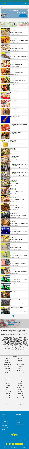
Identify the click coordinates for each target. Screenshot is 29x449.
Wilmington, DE (20, 404)
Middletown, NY (20, 370)
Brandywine (16, 338)
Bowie (10, 338)
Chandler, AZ (7, 372)
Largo (7, 345)
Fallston (19, 341)
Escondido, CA (7, 389)
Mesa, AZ (20, 366)
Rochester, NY (20, 385)
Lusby (14, 345)
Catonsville (18, 339)
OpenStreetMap (22, 26)
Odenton (20, 347)
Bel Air (25, 337)
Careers (23, 438)
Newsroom (12, 438)
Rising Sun (11, 350)
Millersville (25, 345)
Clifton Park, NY (7, 381)
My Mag (3, 429)
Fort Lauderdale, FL (7, 391)
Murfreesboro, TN (20, 372)
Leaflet (17, 26)
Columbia (3, 340)
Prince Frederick (15, 349)
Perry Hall (23, 348)
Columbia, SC (7, 383)
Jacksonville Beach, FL (7, 404)
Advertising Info (19, 422)
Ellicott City (14, 341)
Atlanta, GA (7, 362)
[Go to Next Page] (18, 316)
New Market (13, 346)
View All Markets (14, 409)
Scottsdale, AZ (20, 393)
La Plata (3, 345)
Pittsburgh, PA (20, 383)
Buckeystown (5, 339)
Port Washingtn (7, 349)
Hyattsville (21, 344)
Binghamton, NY (7, 364)
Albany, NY (7, 358)
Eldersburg (25, 340)
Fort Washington (18, 342)
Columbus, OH (7, 385)
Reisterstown (5, 350)
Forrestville (11, 342)
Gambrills (11, 343)
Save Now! (23, 15)
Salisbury (21, 350)
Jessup (26, 344)
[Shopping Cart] (27, 3)
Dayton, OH (7, 387)
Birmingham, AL (7, 366)
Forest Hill (5, 342)
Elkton (9, 341)
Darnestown (9, 340)
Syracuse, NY (20, 399)
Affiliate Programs (19, 424)
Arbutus (15, 337)
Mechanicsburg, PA (20, 364)
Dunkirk (15, 340)
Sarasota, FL (20, 391)
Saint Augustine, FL (20, 387)
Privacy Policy (18, 438)
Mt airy (8, 346)
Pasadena (17, 348)
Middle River (20, 345)
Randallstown (22, 349)
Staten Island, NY (20, 397)
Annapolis (10, 337)
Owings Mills (7, 348)
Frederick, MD (7, 395)
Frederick (24, 342)
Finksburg (24, 341)
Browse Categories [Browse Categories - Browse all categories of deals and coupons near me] (19, 416)
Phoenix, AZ (20, 381)
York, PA (20, 406)
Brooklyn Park (22, 338)
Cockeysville (25, 339)
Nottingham (14, 347)
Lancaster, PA (20, 360)
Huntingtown (15, 344)
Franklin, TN (7, 393)
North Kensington (7, 347)
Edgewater (19, 340)
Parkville (13, 348)
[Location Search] (21, 7)
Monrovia (3, 346)
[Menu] (1, 3)
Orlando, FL (20, 379)
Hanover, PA (7, 399)
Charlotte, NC (7, 374)
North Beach (20, 346)
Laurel (11, 345)
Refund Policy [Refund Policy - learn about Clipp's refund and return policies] (4, 419)
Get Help (3, 423)
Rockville (16, 350)
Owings (24, 347)
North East (25, 346)
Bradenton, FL (7, 368)
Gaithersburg (6, 343)
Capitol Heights (12, 339)
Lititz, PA (20, 362)
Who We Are (6, 438)
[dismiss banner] (27, 10)
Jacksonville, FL (8, 406)
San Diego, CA (20, 389)
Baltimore (20, 337)
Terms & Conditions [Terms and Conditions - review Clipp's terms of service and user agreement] (5, 421)
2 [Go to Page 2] (15, 315)
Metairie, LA (20, 368)
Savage (25, 350)
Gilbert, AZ (7, 397)
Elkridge (5, 341)
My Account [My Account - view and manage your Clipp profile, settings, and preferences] (4, 416)
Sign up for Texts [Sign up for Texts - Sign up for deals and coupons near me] (5, 427)
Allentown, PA (7, 360)
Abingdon (5, 337)
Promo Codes (4, 425)
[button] (28, 0)
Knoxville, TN (20, 358)
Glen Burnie (24, 343)
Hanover (9, 344)
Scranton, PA (20, 395)
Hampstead (4, 344)
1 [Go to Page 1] (13, 315)
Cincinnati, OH (7, 379)
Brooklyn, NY (7, 370)
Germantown (17, 343)
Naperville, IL (20, 374)
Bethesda (6, 338)
